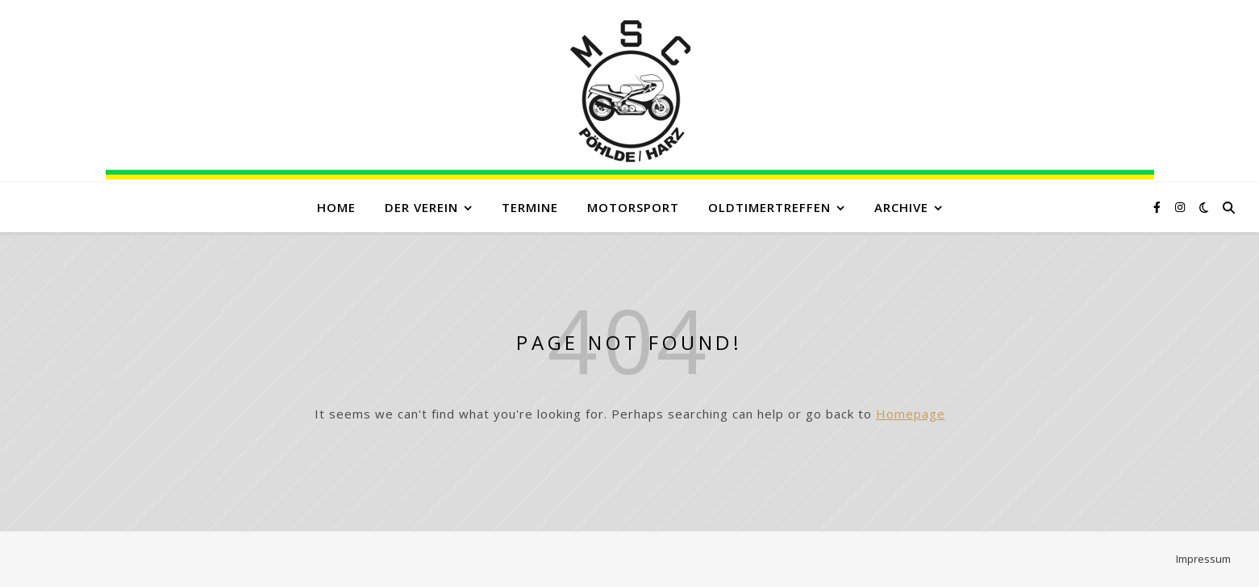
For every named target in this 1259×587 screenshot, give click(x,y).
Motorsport (633, 207)
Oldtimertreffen (769, 207)
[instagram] (1180, 206)
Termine (530, 207)
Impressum (1203, 559)
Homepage (910, 414)
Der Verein (421, 207)
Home (336, 207)
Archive (901, 207)
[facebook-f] (1158, 206)
